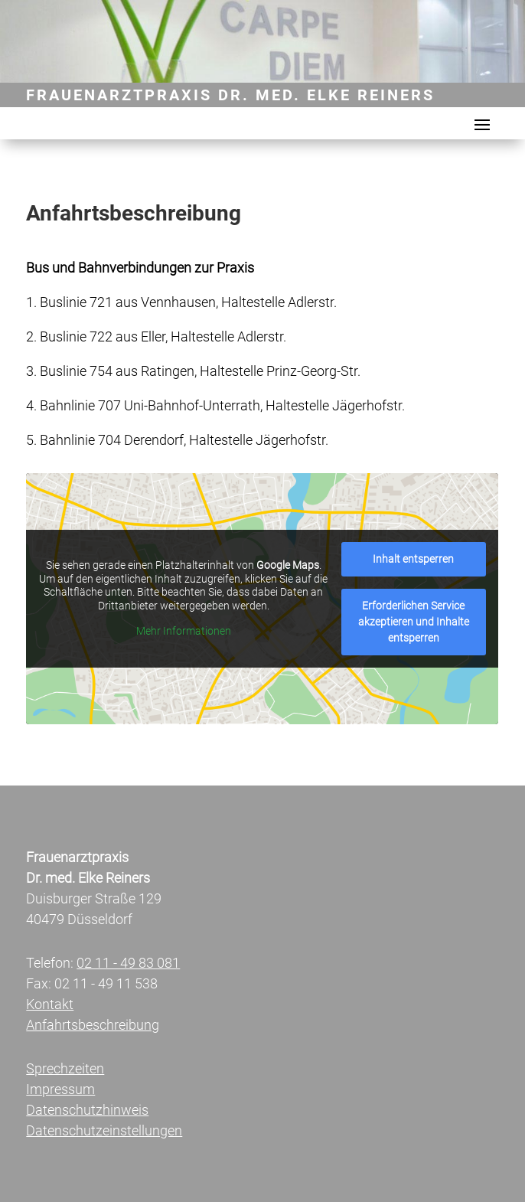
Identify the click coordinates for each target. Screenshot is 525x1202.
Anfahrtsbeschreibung (92, 1025)
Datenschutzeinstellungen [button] (104, 1130)
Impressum (60, 1089)
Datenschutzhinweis (87, 1110)
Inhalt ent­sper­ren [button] (414, 559)
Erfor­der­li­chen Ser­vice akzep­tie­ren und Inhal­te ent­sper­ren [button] (413, 621)
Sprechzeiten (65, 1068)
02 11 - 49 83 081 (128, 963)
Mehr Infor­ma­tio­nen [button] (183, 631)
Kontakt (49, 1004)
